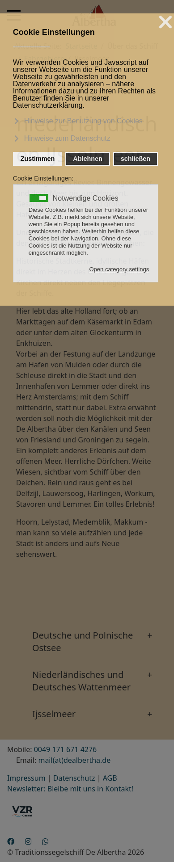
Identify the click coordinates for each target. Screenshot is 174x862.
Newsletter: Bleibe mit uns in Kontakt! (70, 789)
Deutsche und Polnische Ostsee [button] (82, 641)
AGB (110, 778)
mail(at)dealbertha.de (74, 760)
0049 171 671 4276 (65, 749)
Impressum (26, 778)
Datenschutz (74, 778)
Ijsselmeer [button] (54, 714)
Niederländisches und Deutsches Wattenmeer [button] (81, 681)
